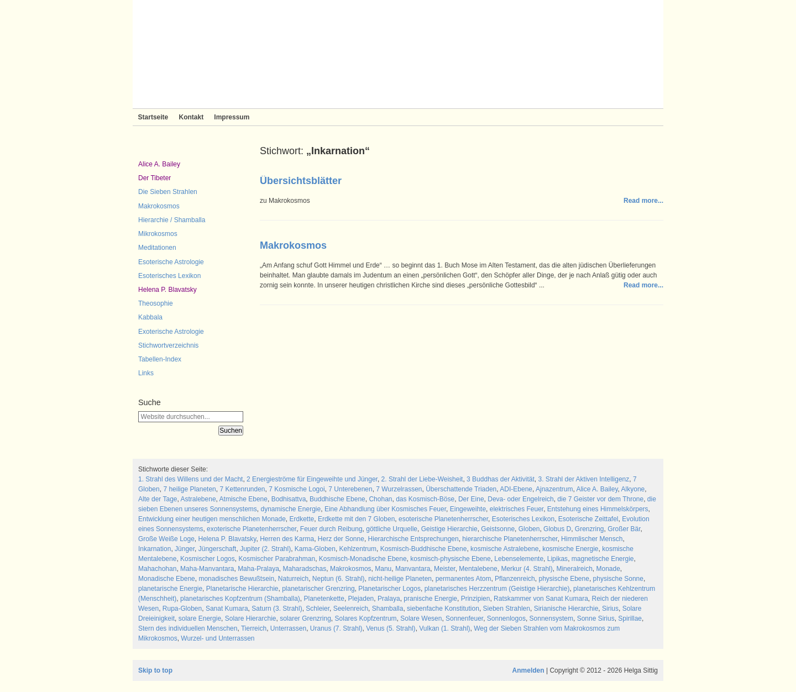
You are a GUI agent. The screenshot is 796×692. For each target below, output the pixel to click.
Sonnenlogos (506, 618)
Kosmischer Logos (207, 559)
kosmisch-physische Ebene (450, 559)
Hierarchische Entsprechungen (413, 539)
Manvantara (412, 569)
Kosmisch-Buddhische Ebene (423, 549)
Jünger (185, 549)
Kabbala (150, 317)
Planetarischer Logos (389, 589)
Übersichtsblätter (301, 180)
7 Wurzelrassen (399, 489)
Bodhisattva (288, 499)
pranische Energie (430, 598)
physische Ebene (563, 579)
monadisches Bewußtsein (236, 579)
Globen (529, 529)
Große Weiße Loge (166, 539)
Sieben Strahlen (506, 608)
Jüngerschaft (217, 549)
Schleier (317, 608)
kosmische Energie (570, 549)
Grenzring (589, 529)
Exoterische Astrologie (171, 331)
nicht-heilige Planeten (400, 579)
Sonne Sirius (596, 618)
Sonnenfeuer (464, 618)
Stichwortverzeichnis (168, 345)
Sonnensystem (551, 618)
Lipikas (557, 559)
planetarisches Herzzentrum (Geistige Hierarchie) (497, 589)
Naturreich (293, 579)
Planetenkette (323, 598)
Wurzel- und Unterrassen (217, 638)
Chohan (380, 499)
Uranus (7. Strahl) (336, 628)
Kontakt (191, 117)
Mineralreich (574, 569)
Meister (444, 569)
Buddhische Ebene (337, 499)
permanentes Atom (463, 579)
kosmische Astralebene (504, 549)
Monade (608, 569)
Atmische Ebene (243, 499)
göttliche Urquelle (391, 529)
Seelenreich (350, 608)
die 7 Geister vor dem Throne (600, 499)
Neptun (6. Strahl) (338, 579)
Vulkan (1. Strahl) (444, 628)
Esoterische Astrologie (171, 262)
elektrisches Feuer (516, 509)
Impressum (231, 117)
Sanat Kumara (227, 608)
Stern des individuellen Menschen (187, 628)
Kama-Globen (315, 549)
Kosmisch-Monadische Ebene (363, 559)
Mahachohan (157, 569)
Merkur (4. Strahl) (526, 569)
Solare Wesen (421, 618)
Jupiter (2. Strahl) (265, 549)
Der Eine (471, 499)
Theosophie (155, 303)
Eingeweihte (468, 509)
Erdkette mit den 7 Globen (356, 519)
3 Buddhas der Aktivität (501, 479)
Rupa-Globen (182, 608)
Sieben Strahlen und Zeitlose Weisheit (398, 54)
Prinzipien (475, 598)
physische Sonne (618, 579)
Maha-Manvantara (207, 569)
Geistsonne (498, 529)
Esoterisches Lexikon (169, 276)
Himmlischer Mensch (591, 539)
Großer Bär (624, 529)
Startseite (153, 117)
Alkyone (633, 489)
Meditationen (157, 247)
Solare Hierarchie (250, 618)
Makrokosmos (159, 206)
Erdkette (302, 519)
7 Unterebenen (350, 489)
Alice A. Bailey (159, 164)
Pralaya (389, 598)
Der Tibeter (154, 178)
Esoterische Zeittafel (588, 519)
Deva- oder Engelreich (520, 499)
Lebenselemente (518, 559)
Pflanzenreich (515, 579)
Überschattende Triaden (461, 489)
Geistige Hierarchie (449, 529)
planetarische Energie (170, 589)
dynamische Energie (290, 509)
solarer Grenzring (305, 618)
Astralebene (198, 499)
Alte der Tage (157, 499)
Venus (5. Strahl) (390, 628)
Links (146, 373)
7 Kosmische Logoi (296, 489)
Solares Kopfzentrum (366, 618)
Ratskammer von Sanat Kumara (541, 598)
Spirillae (630, 618)
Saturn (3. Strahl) (277, 608)
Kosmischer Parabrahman (276, 559)
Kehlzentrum (357, 549)
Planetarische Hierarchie (242, 589)
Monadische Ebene (166, 579)
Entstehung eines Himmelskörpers (597, 509)
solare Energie (200, 618)
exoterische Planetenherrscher (251, 529)
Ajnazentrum (554, 489)
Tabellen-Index (159, 359)
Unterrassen (288, 628)
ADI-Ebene (516, 489)
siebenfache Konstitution (443, 608)
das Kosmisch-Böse (425, 499)
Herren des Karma (287, 539)
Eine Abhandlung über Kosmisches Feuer (385, 509)
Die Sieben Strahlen (167, 192)
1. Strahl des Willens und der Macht (190, 479)
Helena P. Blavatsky (167, 289)
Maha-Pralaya (258, 569)
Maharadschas (305, 569)
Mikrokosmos (157, 234)
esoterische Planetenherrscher (443, 519)
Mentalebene (478, 569)
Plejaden (361, 598)
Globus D (557, 529)
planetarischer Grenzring (318, 589)
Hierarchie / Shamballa (171, 220)
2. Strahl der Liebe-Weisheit (422, 479)
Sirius (610, 608)
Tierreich (253, 628)
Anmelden (528, 670)
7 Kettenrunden (242, 489)
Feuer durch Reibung (331, 529)
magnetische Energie (603, 559)
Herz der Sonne (341, 539)
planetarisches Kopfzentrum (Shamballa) (240, 598)
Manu (383, 569)
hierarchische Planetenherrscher (509, 539)
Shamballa (388, 608)
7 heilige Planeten (189, 489)
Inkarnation (154, 549)
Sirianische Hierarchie (566, 608)
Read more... (643, 201)
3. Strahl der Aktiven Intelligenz (584, 479)
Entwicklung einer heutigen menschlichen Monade (212, 519)
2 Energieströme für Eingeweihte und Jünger (312, 479)
